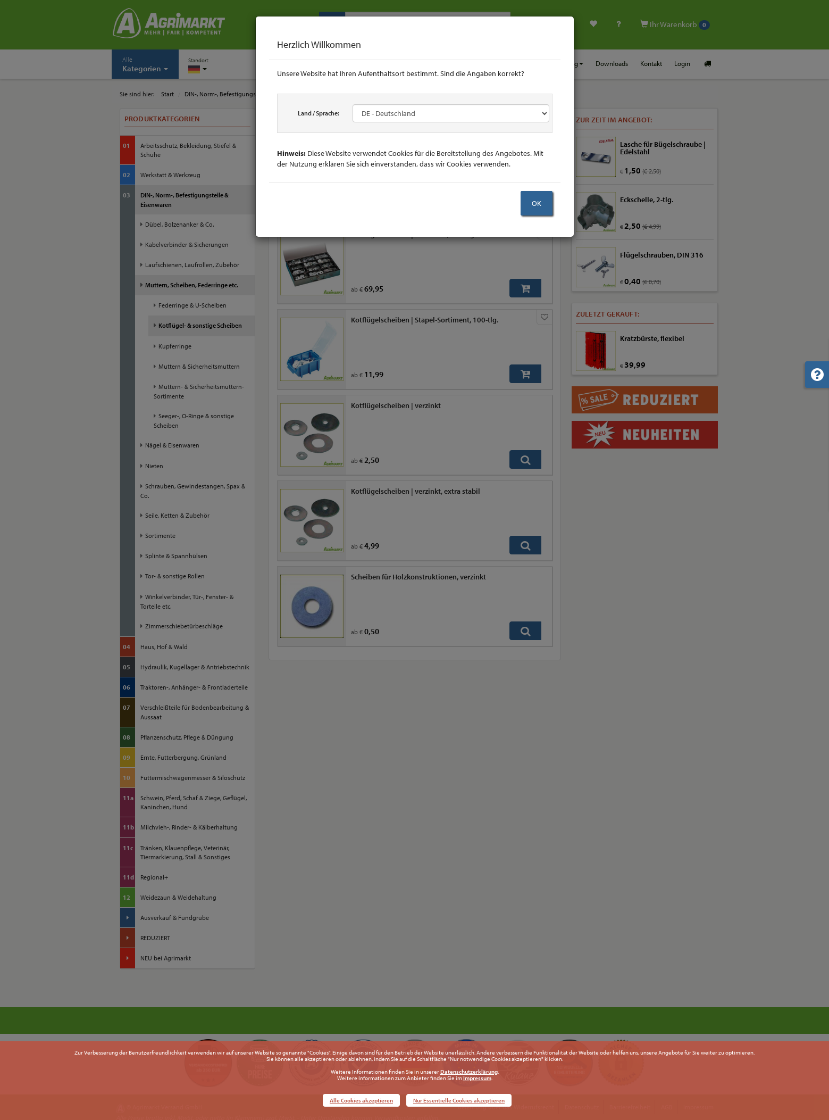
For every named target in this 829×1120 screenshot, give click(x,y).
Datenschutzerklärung (469, 1071)
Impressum (477, 1078)
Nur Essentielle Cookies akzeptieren (459, 1100)
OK (536, 203)
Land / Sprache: (318, 113)
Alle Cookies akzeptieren (361, 1100)
